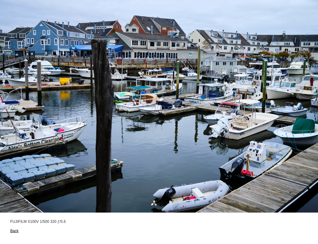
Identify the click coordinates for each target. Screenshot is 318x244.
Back (14, 231)
